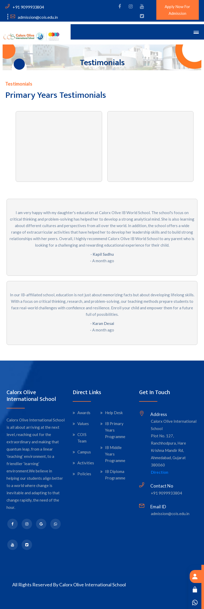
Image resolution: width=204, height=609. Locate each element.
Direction (159, 472)
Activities (85, 462)
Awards (83, 412)
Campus (84, 452)
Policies (84, 473)
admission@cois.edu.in (170, 513)
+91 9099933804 (166, 493)
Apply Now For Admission (177, 10)
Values (83, 423)
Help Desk (114, 412)
